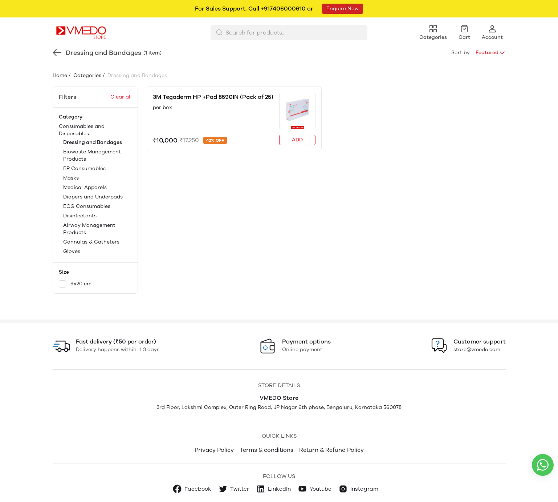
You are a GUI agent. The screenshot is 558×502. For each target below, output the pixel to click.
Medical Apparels (85, 187)
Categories (86, 75)
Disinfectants (80, 216)
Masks (71, 178)
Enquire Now (342, 8)
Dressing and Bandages (92, 142)
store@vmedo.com (476, 349)
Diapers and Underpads (93, 197)
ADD (297, 140)
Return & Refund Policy (331, 449)
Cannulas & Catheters (91, 242)
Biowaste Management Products (92, 155)
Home (60, 75)
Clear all (121, 97)
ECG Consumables (86, 206)
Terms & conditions (266, 449)
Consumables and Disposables (95, 189)
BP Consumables (84, 168)
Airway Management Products (89, 229)
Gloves (71, 251)
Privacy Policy (214, 449)
